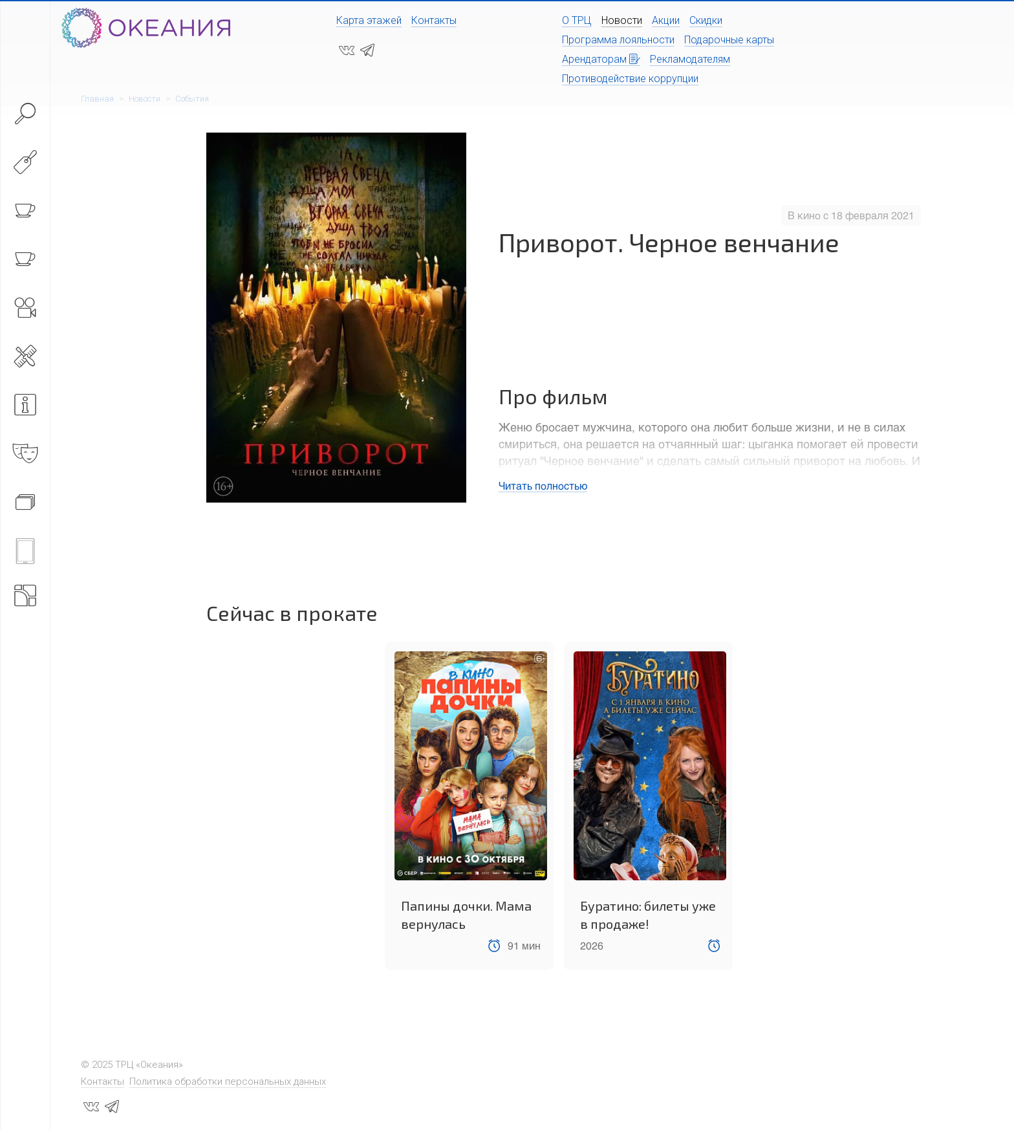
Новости (621, 20)
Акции (666, 20)
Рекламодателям (690, 59)
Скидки (705, 20)
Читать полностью (543, 485)
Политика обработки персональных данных (227, 1081)
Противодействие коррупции (630, 78)
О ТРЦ (577, 20)
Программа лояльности (618, 40)
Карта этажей (369, 20)
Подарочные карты (729, 40)
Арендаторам (601, 59)
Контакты (434, 20)
